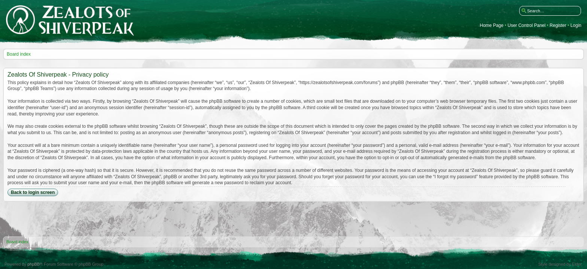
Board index (19, 54)
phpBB (33, 264)
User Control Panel (526, 25)
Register (558, 25)
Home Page (492, 25)
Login (576, 25)
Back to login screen (33, 192)
